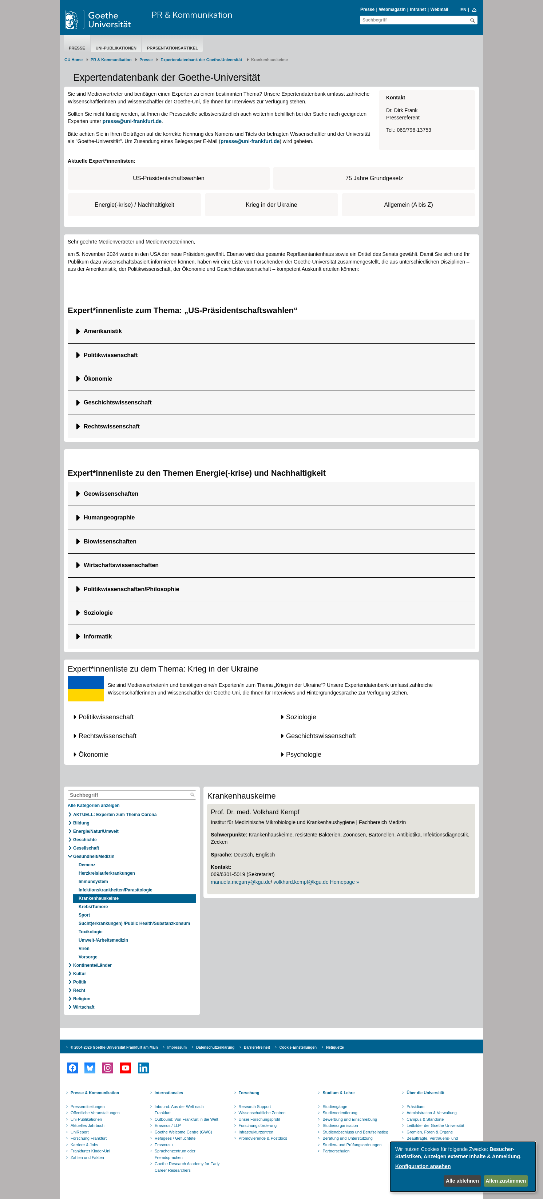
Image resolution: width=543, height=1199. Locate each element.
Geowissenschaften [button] (111, 494)
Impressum (177, 1047)
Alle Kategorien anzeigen (94, 805)
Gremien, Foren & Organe (430, 1132)
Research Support (255, 1106)
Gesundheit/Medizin (93, 856)
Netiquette (335, 1047)
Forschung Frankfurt (89, 1138)
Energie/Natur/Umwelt (96, 831)
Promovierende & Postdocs (263, 1138)
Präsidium (415, 1106)
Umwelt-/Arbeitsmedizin (103, 940)
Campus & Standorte (425, 1119)
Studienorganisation (340, 1125)
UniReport (80, 1132)
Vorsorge (88, 956)
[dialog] (463, 1167)
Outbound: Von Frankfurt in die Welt (186, 1119)
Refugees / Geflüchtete (175, 1138)
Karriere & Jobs (84, 1145)
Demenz (87, 864)
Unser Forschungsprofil (259, 1119)
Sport (84, 915)
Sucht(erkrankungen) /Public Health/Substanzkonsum (134, 923)
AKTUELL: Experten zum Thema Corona (114, 814)
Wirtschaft (84, 1007)
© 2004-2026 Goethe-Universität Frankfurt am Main (114, 1047)
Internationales (169, 1093)
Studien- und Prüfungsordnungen (351, 1145)
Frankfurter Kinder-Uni (90, 1151)
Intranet (418, 9)
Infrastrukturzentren (256, 1132)
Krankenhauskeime (99, 898)
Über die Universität (425, 1093)
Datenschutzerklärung (215, 1047)
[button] (168, 717)
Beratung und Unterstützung (347, 1138)
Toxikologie (91, 931)
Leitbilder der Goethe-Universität (435, 1125)
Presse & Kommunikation (95, 1093)
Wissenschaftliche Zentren (262, 1113)
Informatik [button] (99, 636)
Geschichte (85, 839)
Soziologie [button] (98, 613)
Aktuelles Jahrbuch (87, 1125)
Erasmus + (164, 1145)
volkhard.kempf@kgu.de (301, 882)
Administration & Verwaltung (432, 1113)
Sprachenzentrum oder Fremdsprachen (175, 1154)
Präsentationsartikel (172, 48)
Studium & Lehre (338, 1093)
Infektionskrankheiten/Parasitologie (115, 890)
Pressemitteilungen (88, 1106)
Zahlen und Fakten (87, 1157)
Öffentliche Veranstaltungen (95, 1113)
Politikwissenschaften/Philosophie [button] (131, 589)
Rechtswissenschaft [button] (112, 426)
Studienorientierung (339, 1113)
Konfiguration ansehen (423, 1166)
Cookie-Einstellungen (298, 1047)
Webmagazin (392, 9)
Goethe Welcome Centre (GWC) (183, 1132)
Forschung (249, 1093)
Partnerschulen (335, 1151)
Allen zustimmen (505, 1181)
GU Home (73, 60)
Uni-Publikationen (116, 48)
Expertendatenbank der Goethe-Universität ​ (201, 60)
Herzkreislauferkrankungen (107, 873)
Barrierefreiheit (257, 1047)
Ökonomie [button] (98, 379)
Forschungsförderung (258, 1125)
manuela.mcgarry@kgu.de (240, 882)
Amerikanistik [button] (103, 331)
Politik (79, 982)
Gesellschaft (86, 848)
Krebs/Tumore (93, 906)
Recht (79, 990)
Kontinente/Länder (92, 965)
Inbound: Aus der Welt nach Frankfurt (179, 1109)
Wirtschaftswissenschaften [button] (121, 565)
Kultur (79, 973)
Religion (81, 998)
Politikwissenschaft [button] (111, 355)
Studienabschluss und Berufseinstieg (355, 1132)
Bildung (81, 823)
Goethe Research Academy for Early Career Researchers (187, 1167)
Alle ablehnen (462, 1181)
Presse (367, 9)
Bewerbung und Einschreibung (349, 1119)
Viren (84, 948)
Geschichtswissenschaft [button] (118, 402)
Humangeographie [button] (109, 517)
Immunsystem (93, 881)
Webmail (439, 9)
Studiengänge (334, 1106)
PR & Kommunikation (192, 14)
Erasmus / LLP (168, 1125)
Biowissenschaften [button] (110, 541)
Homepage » (344, 882)
